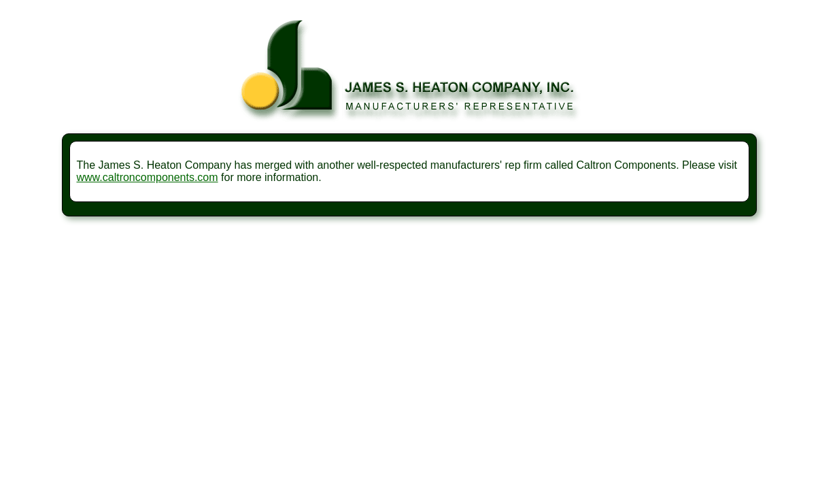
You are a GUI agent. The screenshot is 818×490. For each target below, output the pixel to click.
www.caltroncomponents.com (147, 177)
